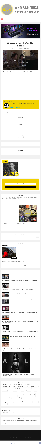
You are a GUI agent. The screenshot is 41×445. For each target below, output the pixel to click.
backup (24, 388)
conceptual (21, 390)
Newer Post (3, 156)
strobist (16, 402)
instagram (5, 394)
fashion (15, 392)
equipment (5, 392)
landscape (22, 394)
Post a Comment (5, 152)
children (4, 390)
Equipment (15, 437)
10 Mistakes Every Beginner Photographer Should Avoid (22, 293)
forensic (28, 392)
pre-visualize (25, 398)
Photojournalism (20, 386)
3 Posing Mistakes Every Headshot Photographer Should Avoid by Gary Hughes (20, 280)
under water (35, 402)
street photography (6, 402)
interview (13, 394)
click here (30, 225)
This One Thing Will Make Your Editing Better (22, 97)
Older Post (38, 156)
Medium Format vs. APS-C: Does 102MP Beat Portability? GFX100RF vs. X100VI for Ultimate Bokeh (20, 322)
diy (34, 390)
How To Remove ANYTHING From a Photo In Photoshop (22, 336)
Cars (10, 384)
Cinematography (19, 384)
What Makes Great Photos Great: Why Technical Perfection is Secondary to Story (20, 312)
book (30, 388)
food (22, 392)
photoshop (5, 398)
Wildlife (32, 386)
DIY (19, 437)
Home (21, 156)
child (35, 388)
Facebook (24, 433)
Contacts (29, 437)
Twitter (8, 433)
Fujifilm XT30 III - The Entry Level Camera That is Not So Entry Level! (18, 289)
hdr (35, 392)
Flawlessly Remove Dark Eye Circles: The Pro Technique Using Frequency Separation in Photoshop (19, 349)
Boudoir (4, 384)
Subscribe (20, 186)
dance (29, 390)
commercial (12, 390)
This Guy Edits (18, 112)
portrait (14, 398)
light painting (32, 394)
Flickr (35, 384)
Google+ (31, 433)
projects (33, 398)
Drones (28, 384)
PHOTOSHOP (24, 437)
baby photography (16, 388)
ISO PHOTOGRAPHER (6, 386)
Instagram (16, 433)
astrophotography (6, 388)
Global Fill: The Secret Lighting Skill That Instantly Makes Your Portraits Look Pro (20, 332)
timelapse (26, 402)
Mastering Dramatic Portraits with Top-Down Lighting (22, 300)
